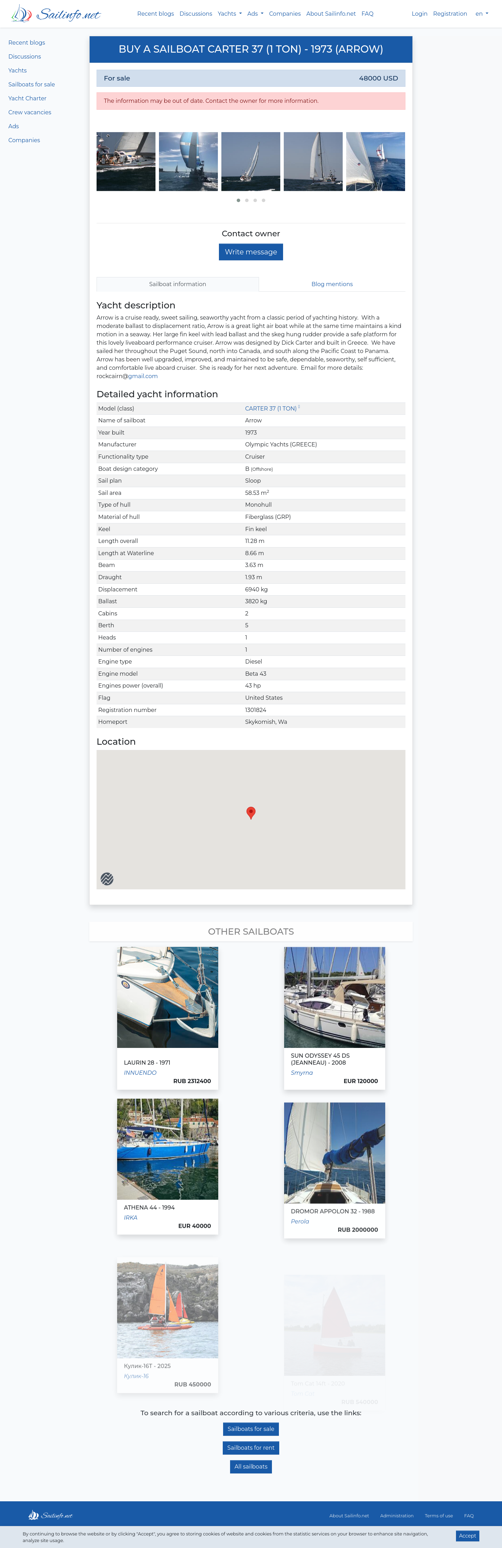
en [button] (480, 13)
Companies (285, 13)
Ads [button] (253, 13)
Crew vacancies (29, 112)
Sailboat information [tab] (177, 284)
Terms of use (439, 1515)
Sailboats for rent (251, 1447)
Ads (13, 126)
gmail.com (143, 376)
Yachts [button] (228, 13)
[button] (238, 200)
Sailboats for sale (31, 84)
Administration (397, 1515)
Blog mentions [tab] (332, 284)
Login (419, 13)
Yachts (17, 70)
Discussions (196, 13)
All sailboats (251, 1466)
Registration (450, 13)
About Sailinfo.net (331, 13)
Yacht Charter (27, 98)
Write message (251, 252)
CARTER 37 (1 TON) (272, 408)
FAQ (367, 13)
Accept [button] (467, 1536)
